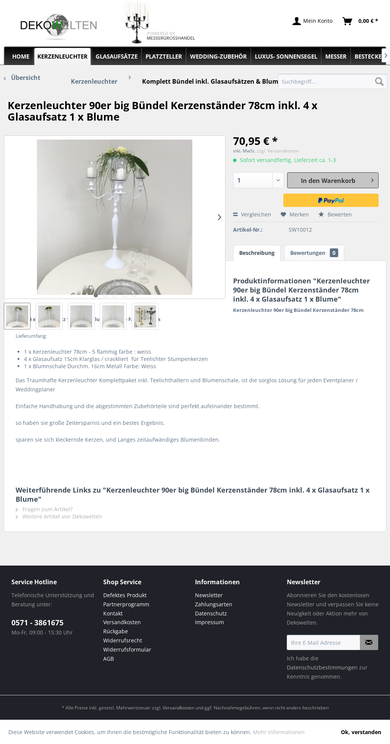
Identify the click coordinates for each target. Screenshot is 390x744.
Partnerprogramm (126, 604)
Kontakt (113, 613)
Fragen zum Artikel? (44, 509)
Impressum (209, 622)
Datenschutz (211, 613)
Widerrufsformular (127, 649)
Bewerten (335, 214)
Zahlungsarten (213, 604)
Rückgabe (115, 631)
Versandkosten (122, 622)
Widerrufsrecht (122, 640)
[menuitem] (332, 81)
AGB (108, 658)
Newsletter (209, 595)
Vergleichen (252, 214)
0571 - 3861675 (37, 623)
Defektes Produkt (125, 595)
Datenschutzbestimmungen (322, 667)
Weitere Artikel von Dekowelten (59, 516)
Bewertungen (314, 252)
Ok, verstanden (361, 732)
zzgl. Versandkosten (278, 151)
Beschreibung (257, 252)
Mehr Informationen (279, 732)
